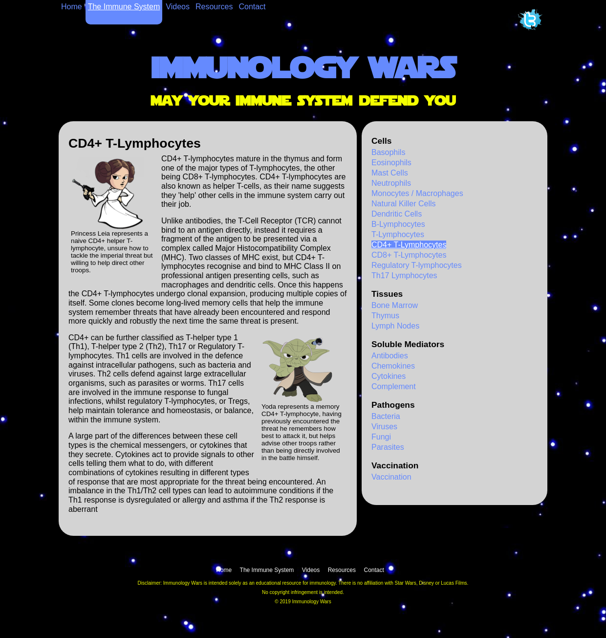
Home (71, 6)
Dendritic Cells (396, 214)
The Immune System (124, 6)
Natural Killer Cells (403, 203)
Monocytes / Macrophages (417, 193)
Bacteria (385, 416)
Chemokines (393, 366)
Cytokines (388, 376)
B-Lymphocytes (398, 224)
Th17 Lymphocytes (404, 275)
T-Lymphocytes (397, 234)
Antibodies (389, 356)
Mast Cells (389, 173)
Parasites (387, 447)
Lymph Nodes (395, 326)
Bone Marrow (394, 305)
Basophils (388, 152)
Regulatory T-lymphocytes (416, 265)
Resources (214, 6)
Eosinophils (391, 162)
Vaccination (391, 477)
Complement (393, 386)
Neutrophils (391, 183)
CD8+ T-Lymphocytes (408, 255)
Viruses (384, 426)
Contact (251, 6)
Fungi (381, 437)
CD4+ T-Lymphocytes (408, 245)
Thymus (385, 315)
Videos (178, 6)
